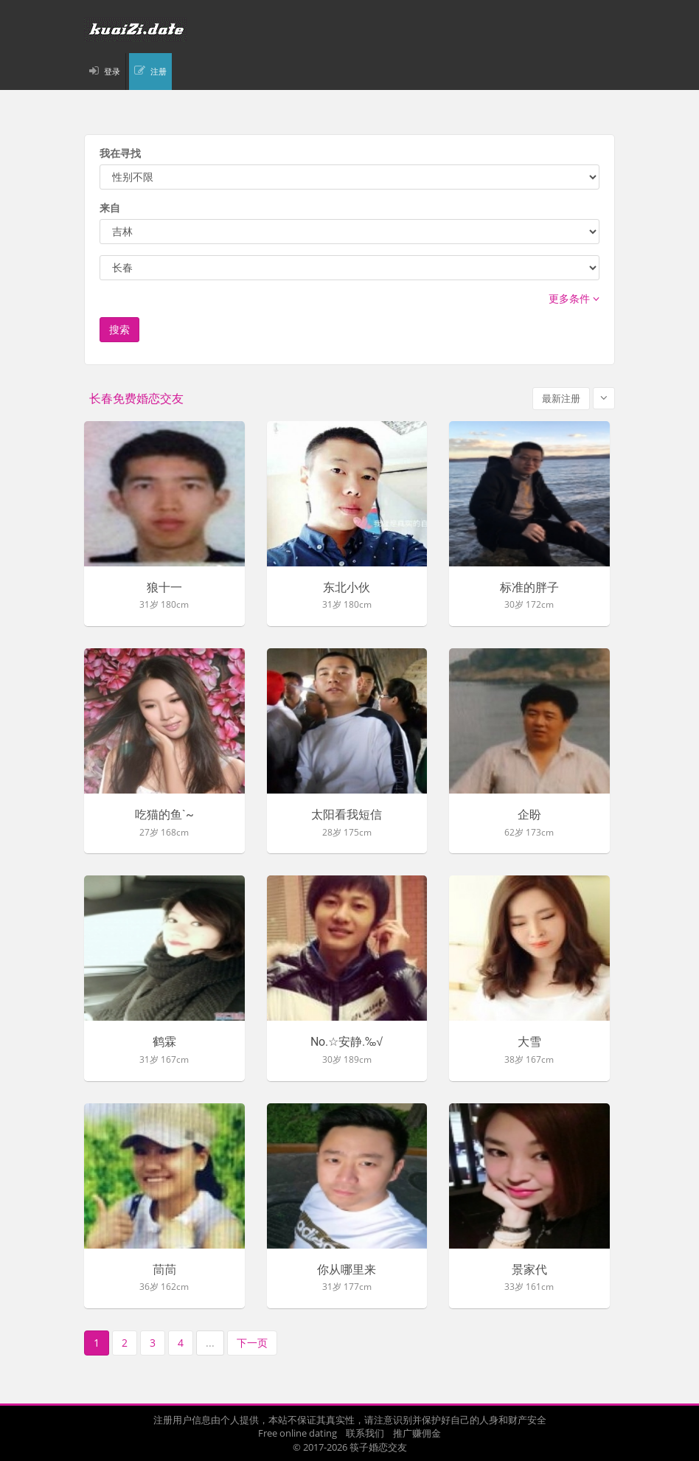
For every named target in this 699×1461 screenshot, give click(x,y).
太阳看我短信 (346, 815)
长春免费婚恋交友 (136, 399)
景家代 (529, 1270)
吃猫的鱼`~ (164, 815)
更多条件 (574, 298)
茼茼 (164, 1270)
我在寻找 (120, 153)
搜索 (119, 329)
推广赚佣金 (417, 1433)
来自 (110, 208)
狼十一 (164, 587)
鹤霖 (164, 1042)
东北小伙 (346, 587)
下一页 (252, 1343)
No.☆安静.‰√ (346, 1042)
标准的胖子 (529, 587)
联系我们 (365, 1433)
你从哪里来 (346, 1270)
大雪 (529, 1042)
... (210, 1343)
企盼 (529, 815)
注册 (158, 71)
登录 (112, 71)
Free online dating (297, 1433)
